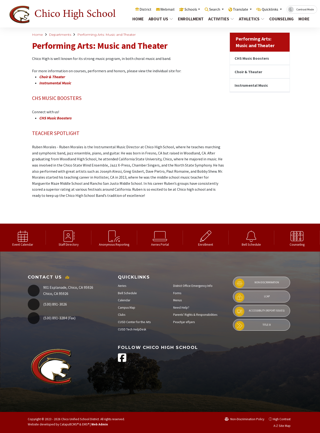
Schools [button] (184, 9)
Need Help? (181, 308)
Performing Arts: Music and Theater (106, 34)
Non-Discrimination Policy (244, 419)
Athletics (249, 19)
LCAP (252, 297)
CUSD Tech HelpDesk (132, 329)
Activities (219, 19)
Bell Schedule (127, 293)
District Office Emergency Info (193, 286)
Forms (177, 293)
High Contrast (282, 419)
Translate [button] (237, 9)
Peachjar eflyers (184, 322)
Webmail (159, 9)
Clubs (121, 315)
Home (136, 19)
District (136, 9)
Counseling (280, 19)
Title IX (253, 325)
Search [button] (210, 9)
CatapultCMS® (69, 424)
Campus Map (126, 308)
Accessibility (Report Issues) (260, 311)
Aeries (122, 286)
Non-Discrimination (257, 283)
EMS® (85, 424)
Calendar (124, 300)
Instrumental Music (55, 83)
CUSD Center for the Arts (134, 322)
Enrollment (188, 19)
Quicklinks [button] (269, 9)
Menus (177, 300)
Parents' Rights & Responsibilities (195, 315)
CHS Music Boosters (55, 118)
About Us (159, 19)
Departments (60, 34)
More (304, 19)
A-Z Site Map (279, 426)
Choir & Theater (52, 76)
